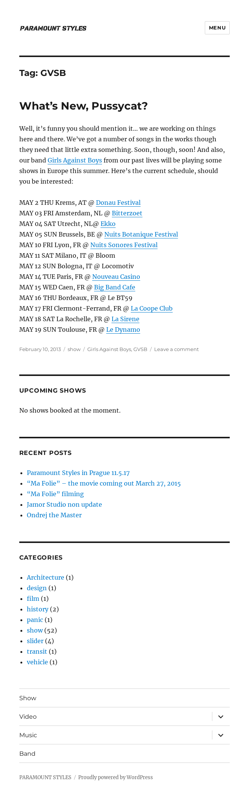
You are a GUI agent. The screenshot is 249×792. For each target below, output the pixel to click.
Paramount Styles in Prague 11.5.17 (78, 472)
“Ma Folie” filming (55, 494)
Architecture (45, 577)
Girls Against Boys (75, 160)
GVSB (140, 349)
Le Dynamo (123, 329)
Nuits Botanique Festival (141, 234)
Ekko (108, 223)
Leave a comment (176, 349)
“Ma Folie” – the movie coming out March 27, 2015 (104, 483)
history (37, 609)
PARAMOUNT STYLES (45, 777)
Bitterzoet (127, 213)
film (33, 598)
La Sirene (125, 319)
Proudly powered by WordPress (115, 777)
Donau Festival (118, 202)
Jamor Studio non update (64, 504)
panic (35, 619)
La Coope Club (152, 308)
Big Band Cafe (114, 287)
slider (35, 641)
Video (28, 716)
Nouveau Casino (116, 276)
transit (37, 651)
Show (27, 698)
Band (27, 753)
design (37, 588)
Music (28, 735)
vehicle (37, 662)
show (74, 349)
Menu (217, 28)
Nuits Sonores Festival (124, 245)
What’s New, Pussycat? (83, 105)
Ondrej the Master (54, 515)
